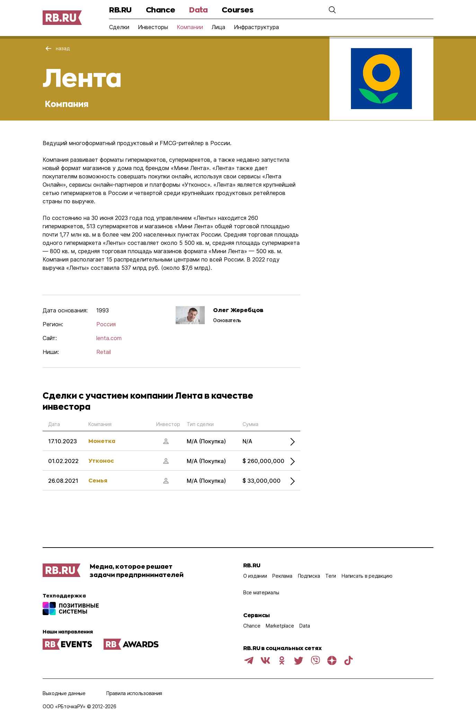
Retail (103, 351)
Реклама (282, 576)
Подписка (309, 576)
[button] (332, 10)
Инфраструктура (256, 27)
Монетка (101, 440)
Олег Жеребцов (238, 309)
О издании (255, 576)
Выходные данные (64, 693)
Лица (218, 27)
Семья (97, 480)
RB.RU (120, 10)
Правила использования (134, 693)
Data (198, 10)
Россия (106, 324)
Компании (190, 27)
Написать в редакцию (367, 576)
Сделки (119, 27)
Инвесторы (153, 27)
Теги (330, 576)
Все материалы (261, 592)
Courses (237, 10)
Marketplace (280, 626)
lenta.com (109, 338)
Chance (160, 10)
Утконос (101, 460)
